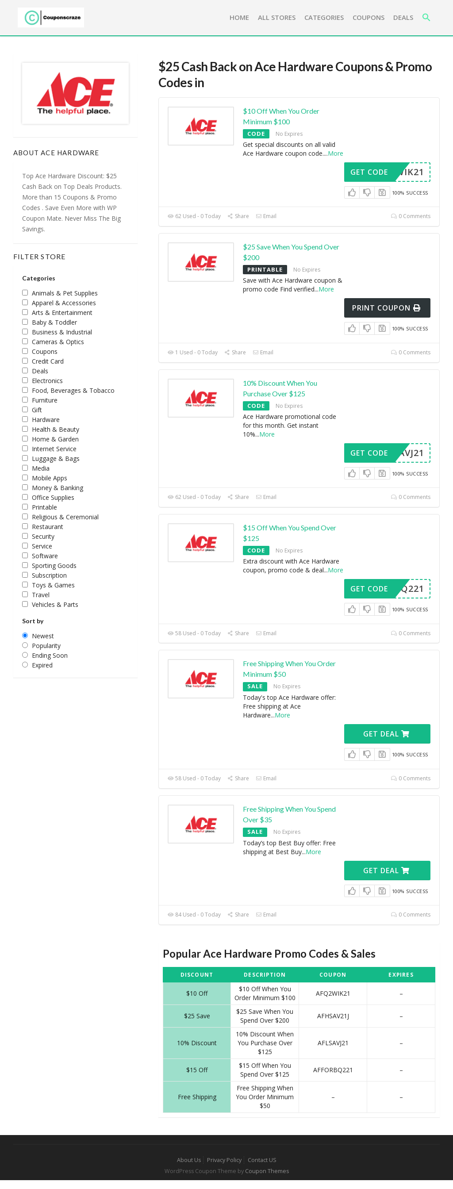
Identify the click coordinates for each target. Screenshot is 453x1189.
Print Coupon (386, 308)
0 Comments (410, 216)
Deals (403, 17)
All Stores (277, 17)
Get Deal (386, 734)
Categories (324, 17)
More (335, 153)
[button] (426, 17)
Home (239, 17)
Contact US (262, 1160)
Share (238, 216)
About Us (189, 1160)
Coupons (368, 17)
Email (266, 216)
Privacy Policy (224, 1160)
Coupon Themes (267, 1171)
